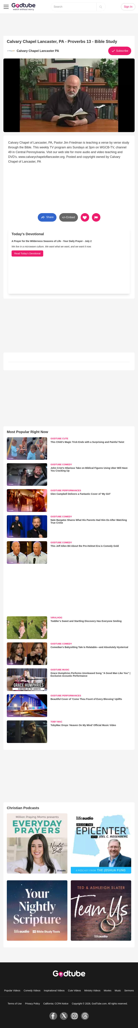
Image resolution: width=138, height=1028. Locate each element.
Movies (107, 990)
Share (46, 217)
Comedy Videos (32, 990)
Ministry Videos (92, 990)
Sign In (128, 6)
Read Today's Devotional (27, 253)
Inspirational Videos (54, 990)
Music (118, 990)
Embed (68, 217)
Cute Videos (74, 990)
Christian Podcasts (23, 808)
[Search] (100, 7)
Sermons (129, 990)
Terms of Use (15, 1003)
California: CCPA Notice (55, 1003)
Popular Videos (12, 990)
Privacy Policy (32, 1003)
